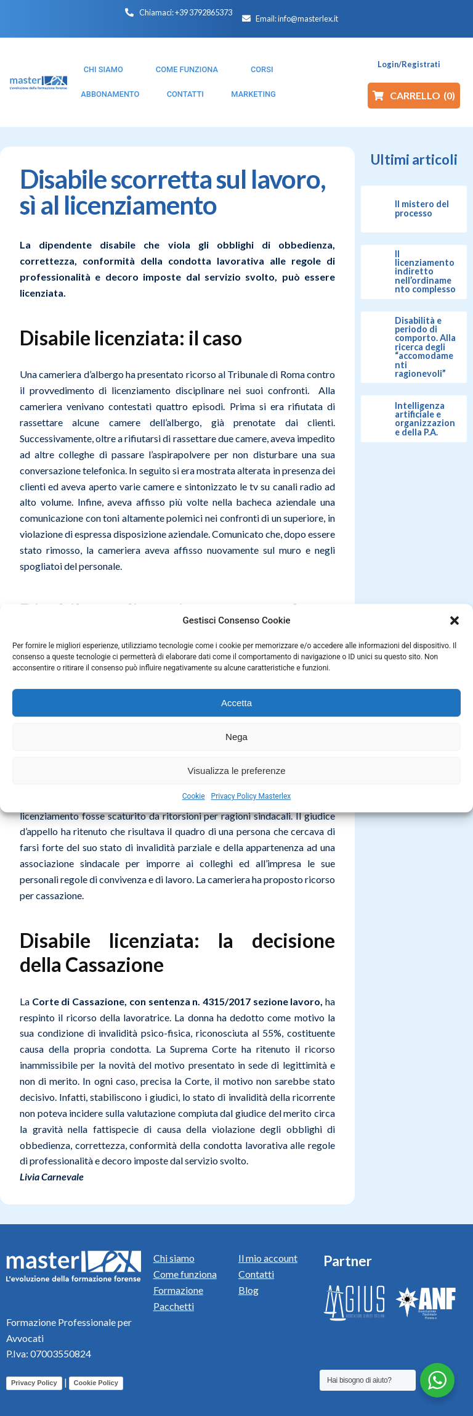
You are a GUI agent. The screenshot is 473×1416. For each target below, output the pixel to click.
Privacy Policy (34, 1382)
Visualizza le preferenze (237, 770)
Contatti (256, 1274)
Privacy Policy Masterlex (251, 796)
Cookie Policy (96, 1382)
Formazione (178, 1290)
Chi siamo (174, 1258)
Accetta (236, 703)
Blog (248, 1290)
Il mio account (267, 1258)
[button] (454, 620)
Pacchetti (173, 1306)
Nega (236, 736)
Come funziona (185, 1274)
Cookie (193, 796)
